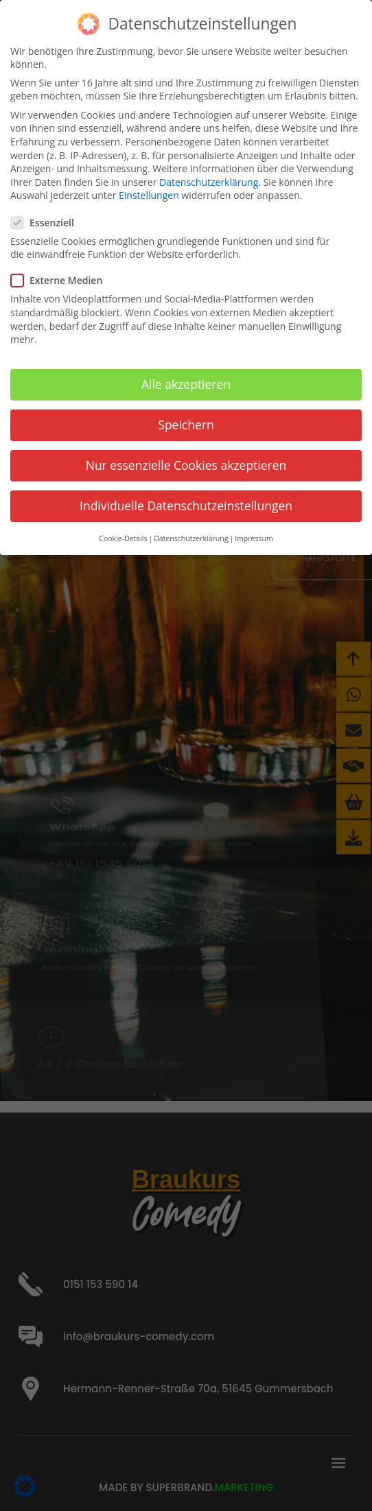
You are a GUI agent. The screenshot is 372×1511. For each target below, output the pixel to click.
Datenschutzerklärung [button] (191, 537)
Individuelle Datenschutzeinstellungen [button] (186, 504)
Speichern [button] (185, 423)
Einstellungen (149, 193)
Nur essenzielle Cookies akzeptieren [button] (186, 463)
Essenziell (48, 221)
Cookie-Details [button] (123, 537)
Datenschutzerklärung (208, 180)
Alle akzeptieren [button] (186, 382)
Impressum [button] (253, 537)
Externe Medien (62, 278)
